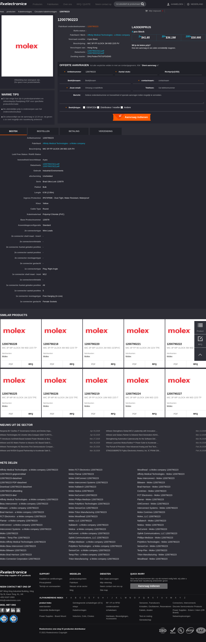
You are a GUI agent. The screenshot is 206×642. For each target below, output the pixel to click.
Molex (5, 356)
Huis (2, 11)
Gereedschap (145, 620)
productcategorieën (78, 579)
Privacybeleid (45, 582)
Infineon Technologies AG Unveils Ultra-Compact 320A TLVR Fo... (26, 435)
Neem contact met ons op (111, 586)
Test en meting (145, 616)
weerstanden (45, 606)
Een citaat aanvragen (109, 579)
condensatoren (112, 606)
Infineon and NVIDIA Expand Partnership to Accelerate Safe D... (25, 451)
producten (11, 11)
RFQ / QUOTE (84, 4)
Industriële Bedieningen (49, 610)
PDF (11, 364)
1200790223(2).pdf (95, 53)
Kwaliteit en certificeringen (50, 579)
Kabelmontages (25, 11)
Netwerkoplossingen (181, 616)
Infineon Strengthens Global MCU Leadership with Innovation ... (131, 431)
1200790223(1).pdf (95, 51)
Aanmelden (177, 4)
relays (75, 606)
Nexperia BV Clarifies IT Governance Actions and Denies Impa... (26, 431)
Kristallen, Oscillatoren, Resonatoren (155, 606)
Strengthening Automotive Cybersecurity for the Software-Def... (131, 439)
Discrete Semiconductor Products (187, 606)
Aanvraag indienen (149, 586)
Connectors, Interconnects (184, 603)
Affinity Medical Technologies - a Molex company (108, 35)
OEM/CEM (91, 107)
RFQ (30, 364)
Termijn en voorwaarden (49, 586)
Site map (104, 590)
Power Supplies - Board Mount (52, 616)
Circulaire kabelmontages (46, 11)
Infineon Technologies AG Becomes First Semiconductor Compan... (27, 447)
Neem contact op (103, 4)
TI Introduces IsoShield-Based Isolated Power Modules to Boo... (25, 439)
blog (71, 590)
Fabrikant (74, 582)
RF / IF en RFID (113, 603)
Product (200, 331)
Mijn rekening (106, 582)
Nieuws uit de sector (78, 586)
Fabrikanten (52, 4)
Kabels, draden (146, 610)
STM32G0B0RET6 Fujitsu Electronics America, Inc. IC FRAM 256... (133, 451)
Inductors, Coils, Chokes (83, 616)
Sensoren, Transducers (149, 603)
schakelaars (111, 610)
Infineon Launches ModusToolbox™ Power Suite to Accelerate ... (132, 443)
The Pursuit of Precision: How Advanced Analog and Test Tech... (132, 447)
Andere (127, 107)
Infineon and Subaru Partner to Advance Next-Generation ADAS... (132, 435)
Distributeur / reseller (110, 107)
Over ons (67, 4)
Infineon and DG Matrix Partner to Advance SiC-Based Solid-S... (26, 443)
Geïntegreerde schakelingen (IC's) (88, 603)
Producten (37, 4)
